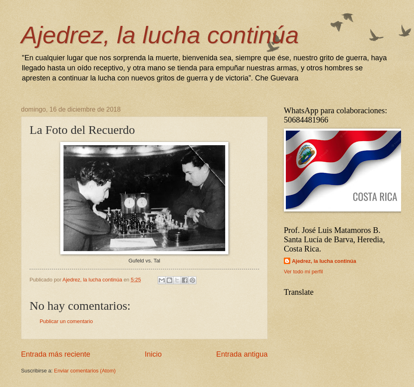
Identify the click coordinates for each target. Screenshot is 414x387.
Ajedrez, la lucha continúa (160, 35)
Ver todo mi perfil (303, 272)
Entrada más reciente (55, 354)
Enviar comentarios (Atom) (85, 371)
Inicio (153, 354)
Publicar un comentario (66, 321)
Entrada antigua (242, 354)
